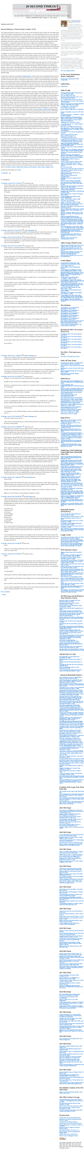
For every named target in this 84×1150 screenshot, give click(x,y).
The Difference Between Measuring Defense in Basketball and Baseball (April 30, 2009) (71, 722)
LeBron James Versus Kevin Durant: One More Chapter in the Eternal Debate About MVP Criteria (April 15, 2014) (72, 570)
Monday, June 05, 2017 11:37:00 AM (12, 245)
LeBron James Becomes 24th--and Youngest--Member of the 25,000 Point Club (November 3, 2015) (71, 474)
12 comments (4, 173)
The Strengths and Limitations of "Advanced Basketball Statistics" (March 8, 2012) (71, 736)
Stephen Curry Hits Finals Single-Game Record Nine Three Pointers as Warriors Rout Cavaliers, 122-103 (71, 957)
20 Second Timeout (42, 6)
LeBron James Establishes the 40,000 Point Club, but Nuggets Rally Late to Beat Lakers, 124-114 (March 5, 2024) (72, 497)
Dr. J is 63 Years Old (66, 167)
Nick (25, 543)
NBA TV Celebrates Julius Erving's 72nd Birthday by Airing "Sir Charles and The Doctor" (72, 213)
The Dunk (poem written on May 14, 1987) (72, 516)
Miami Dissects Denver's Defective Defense (70, 854)
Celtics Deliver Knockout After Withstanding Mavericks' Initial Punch (71, 840)
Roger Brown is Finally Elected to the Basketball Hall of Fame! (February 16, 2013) (71, 430)
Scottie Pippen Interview (67, 265)
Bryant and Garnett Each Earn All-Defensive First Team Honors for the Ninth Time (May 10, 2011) (71, 618)
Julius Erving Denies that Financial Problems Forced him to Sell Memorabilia (72, 155)
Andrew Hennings (29, 230)
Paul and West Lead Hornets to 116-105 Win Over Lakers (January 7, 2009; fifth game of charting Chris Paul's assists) (71, 702)
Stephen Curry (50, 167)
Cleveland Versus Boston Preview (68, 1121)
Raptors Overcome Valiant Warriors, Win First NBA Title (70, 946)
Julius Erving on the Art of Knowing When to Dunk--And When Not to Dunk (72, 104)
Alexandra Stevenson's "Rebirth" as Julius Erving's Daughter (72, 115)
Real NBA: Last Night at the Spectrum (71, 126)
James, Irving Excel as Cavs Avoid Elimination (68, 1000)
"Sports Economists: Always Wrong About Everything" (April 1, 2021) (70, 774)
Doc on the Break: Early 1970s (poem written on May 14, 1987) (71, 514)
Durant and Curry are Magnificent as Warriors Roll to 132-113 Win (69, 978)
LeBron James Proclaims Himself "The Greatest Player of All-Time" (71, 325)
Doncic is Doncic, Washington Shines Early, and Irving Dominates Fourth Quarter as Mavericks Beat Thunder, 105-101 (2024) (72, 389)
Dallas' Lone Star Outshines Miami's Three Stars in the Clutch (71, 1092)
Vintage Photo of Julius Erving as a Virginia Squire (70, 159)
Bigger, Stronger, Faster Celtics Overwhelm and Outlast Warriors (71, 874)
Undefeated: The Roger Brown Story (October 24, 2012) (70, 423)
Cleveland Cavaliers (10, 167)
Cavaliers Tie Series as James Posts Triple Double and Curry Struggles (70, 1019)
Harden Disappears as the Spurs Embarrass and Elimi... (71, 1125)
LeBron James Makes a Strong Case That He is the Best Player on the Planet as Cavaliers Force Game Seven (71, 1003)
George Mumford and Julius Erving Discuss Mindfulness (70, 197)
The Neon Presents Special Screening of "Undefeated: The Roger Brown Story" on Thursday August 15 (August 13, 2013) (72, 434)
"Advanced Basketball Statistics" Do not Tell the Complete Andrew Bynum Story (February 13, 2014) (71, 748)
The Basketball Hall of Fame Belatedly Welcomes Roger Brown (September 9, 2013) (71, 441)
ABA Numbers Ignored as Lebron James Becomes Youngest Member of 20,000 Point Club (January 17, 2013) (72, 464)
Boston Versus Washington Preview (68, 1135)
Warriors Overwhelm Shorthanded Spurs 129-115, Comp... (70, 1119)
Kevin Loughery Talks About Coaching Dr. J (72, 110)
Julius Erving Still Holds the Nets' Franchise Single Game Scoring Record (71, 217)
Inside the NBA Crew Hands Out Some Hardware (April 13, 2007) (69, 601)
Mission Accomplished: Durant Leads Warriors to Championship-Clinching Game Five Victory (71, 986)
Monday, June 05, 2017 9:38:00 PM (12, 416)
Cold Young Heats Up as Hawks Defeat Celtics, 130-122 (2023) (71, 393)
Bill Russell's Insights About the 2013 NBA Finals (70, 1062)
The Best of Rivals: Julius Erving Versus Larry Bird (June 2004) (71, 93)
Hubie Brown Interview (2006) (69, 413)
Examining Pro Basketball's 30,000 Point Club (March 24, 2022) (72, 489)
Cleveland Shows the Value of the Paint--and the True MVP (71, 1021)
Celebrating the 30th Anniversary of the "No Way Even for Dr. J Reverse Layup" (72, 141)
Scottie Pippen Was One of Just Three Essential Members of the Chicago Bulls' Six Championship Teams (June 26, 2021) (72, 296)
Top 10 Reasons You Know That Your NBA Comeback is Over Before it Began (72, 538)
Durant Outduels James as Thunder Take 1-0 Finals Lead (71, 1072)
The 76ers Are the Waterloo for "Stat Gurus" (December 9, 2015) (71, 756)
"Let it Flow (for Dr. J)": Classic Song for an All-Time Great (72, 124)
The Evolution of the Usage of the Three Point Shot (71, 792)
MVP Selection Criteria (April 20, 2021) (71, 576)
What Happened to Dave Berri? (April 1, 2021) (70, 771)
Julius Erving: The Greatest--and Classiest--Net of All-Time (72, 101)
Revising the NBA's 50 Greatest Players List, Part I (71, 334)
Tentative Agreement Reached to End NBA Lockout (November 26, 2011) (70, 1110)
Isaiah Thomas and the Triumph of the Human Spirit (69, 1132)
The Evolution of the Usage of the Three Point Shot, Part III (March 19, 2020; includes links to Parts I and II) (71, 799)
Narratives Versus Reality (67, 200)
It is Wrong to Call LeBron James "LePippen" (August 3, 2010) (70, 278)
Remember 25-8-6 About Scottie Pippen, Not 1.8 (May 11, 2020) (71, 293)
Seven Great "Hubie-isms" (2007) (70, 412)
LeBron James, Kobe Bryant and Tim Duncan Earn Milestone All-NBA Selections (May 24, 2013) (71, 644)
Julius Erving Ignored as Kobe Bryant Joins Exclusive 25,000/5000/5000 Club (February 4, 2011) (71, 457)
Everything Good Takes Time (68, 137)
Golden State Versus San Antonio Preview (70, 1123)
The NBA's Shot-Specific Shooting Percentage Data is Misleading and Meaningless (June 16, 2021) (71, 777)
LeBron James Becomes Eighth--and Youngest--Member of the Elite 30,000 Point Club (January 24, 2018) (71, 480)
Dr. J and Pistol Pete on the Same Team (71, 99)
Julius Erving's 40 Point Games (69, 134)
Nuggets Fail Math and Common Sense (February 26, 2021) (69, 768)
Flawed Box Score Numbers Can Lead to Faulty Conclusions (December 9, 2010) (70, 731)
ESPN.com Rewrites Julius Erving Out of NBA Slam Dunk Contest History (72, 204)
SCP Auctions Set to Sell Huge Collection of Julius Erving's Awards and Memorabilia (72, 150)
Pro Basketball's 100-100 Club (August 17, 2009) (70, 660)
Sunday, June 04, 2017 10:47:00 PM (12, 230)
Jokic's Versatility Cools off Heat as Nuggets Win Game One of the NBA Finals (71, 852)
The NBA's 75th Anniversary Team (70, 356)
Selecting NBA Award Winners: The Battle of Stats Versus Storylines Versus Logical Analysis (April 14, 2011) (72, 561)
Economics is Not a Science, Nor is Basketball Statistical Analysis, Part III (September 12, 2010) (71, 727)
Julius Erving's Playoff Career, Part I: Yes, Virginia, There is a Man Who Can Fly (72, 246)
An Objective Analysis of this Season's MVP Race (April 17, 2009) (71, 558)
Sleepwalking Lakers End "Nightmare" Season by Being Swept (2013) (71, 407)
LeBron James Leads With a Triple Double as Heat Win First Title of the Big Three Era (71, 1083)
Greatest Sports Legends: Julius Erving (71, 161)
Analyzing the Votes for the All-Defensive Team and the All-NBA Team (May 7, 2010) (70, 611)
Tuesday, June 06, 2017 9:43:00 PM (12, 554)
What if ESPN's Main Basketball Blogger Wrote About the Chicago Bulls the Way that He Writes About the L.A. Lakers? (72, 544)
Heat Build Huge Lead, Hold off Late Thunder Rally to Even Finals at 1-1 (69, 1075)
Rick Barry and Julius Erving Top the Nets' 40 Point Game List (72, 206)
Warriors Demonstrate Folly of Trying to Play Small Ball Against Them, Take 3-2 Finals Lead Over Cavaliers (71, 1027)
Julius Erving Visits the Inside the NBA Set (72, 168)
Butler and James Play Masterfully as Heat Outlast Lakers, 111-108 (70, 921)
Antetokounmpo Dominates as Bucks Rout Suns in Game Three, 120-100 (70, 895)
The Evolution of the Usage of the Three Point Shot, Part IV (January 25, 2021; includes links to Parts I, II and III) (71, 802)
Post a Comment (5, 591)
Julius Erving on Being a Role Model (70, 180)
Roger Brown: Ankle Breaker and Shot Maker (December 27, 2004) (71, 420)
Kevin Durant (33, 167)
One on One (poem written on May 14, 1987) (71, 518)
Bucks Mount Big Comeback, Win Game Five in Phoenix (71, 901)
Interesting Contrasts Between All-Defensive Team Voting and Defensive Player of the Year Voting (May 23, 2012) (71, 627)
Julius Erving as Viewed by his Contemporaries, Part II (69, 238)
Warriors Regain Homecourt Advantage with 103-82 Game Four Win (71, 1024)
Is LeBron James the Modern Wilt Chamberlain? (68, 997)
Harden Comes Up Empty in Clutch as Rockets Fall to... (69, 1128)
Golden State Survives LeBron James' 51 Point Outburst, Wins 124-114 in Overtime (70, 954)
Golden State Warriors (22, 167)
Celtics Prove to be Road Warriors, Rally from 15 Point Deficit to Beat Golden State (70, 869)
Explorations (64, 86)
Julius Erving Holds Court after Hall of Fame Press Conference (71, 120)
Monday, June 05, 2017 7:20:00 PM (12, 355)
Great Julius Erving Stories (68, 107)
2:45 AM (18, 170)
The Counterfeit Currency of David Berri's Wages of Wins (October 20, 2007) (70, 678)
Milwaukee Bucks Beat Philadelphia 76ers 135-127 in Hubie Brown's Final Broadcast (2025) (72, 382)
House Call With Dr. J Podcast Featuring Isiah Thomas (72, 194)
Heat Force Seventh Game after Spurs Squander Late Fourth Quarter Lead (69, 1060)
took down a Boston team (44, 109)
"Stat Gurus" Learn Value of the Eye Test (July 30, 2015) (70, 754)
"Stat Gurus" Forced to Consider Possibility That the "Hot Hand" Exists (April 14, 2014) (71, 751)
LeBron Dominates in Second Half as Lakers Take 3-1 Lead (71, 918)
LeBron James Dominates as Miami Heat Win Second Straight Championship (71, 1065)
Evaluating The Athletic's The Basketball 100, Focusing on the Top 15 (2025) (72, 363)
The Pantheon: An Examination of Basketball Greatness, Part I (70, 308)
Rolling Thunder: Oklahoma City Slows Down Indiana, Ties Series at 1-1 (70, 814)
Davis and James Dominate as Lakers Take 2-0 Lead (71, 914)
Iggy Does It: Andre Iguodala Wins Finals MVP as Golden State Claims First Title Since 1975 (71, 1031)
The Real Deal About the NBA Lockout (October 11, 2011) (69, 1104)
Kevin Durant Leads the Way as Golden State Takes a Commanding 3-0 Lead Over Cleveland (71, 961)
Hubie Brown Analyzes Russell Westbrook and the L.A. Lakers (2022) (72, 405)
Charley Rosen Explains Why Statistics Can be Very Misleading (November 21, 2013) (71, 745)
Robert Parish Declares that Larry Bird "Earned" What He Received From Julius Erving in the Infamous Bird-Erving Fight (72, 220)
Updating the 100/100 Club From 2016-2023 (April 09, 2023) (71, 665)
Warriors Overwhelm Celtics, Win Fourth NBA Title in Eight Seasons (70, 882)
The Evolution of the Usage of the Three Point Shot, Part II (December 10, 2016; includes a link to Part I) (71, 795)
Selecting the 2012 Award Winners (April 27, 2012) (71, 624)
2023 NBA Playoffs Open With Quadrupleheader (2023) (69, 395)
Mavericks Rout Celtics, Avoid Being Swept (71, 842)
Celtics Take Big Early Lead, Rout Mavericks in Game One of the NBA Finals (71, 835)
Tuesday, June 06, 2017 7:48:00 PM (12, 477)
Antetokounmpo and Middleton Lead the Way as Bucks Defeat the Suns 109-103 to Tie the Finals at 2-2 (71, 898)
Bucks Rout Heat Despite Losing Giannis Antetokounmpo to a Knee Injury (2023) (72, 399)
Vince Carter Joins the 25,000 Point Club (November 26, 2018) (72, 486)
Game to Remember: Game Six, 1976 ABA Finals (72, 112)
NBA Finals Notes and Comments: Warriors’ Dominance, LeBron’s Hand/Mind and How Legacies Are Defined (71, 967)
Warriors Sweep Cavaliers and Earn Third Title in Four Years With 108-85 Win (70, 964)
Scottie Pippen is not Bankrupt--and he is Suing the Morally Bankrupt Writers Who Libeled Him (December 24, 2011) (72, 284)
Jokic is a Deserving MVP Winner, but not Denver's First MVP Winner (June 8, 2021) (72, 579)
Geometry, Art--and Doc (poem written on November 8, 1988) (72, 526)
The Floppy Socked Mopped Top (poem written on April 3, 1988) (71, 524)
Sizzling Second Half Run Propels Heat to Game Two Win (70, 1049)
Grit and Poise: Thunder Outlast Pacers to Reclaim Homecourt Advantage (70, 820)
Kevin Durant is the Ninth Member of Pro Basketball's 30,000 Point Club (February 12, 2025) (72, 501)
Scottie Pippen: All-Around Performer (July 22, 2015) (71, 290)
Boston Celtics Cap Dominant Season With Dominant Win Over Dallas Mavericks (70, 844)
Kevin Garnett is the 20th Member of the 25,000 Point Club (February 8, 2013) (72, 467)
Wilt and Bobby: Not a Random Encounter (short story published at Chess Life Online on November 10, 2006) (72, 529)
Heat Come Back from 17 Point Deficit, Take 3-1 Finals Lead (71, 1080)
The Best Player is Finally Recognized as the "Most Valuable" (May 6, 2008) (71, 555)
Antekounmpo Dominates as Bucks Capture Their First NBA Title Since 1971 (71, 904)
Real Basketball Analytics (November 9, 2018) (71, 758)
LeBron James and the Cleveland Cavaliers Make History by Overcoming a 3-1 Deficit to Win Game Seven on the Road (71, 1007)
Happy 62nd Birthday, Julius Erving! (71, 163)
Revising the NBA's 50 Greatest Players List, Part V (71, 345)
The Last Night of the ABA (68, 95)
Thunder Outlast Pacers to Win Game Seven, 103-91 (71, 827)
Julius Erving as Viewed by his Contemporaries (69, 176)
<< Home (3, 594)
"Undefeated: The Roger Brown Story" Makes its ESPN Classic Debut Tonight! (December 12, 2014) (71, 445)
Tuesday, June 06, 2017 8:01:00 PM (12, 496)
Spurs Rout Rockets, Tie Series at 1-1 (69, 1130)
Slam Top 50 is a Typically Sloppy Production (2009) (70, 374)
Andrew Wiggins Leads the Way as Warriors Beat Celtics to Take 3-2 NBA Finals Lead (71, 879)
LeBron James (41, 167)
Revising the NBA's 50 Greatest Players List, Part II (71, 337)
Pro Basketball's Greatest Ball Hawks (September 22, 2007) (69, 657)
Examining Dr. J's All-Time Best (69, 106)
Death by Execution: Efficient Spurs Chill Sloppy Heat (70, 1046)
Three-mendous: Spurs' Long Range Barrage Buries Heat (71, 1052)
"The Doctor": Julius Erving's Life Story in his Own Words (72, 170)
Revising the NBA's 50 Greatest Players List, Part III (71, 340)
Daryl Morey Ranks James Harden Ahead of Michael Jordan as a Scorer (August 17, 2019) (71, 761)
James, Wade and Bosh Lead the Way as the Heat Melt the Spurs (71, 1054)
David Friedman (28, 477)
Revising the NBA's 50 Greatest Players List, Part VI (71, 347)
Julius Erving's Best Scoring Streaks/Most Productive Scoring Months (72, 186)
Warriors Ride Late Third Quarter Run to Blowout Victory (70, 872)
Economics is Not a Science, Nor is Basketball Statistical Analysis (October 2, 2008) (71, 688)
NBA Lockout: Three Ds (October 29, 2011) (71, 1106)
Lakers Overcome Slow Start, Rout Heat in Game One (70, 911)
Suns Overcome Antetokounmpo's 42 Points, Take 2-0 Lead (71, 892)
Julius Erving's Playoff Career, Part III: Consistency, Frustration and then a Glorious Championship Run (71, 253)
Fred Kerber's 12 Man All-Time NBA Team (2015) (72, 366)
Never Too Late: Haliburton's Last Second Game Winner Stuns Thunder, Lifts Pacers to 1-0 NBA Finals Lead (71, 811)
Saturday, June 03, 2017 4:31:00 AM (12, 183)
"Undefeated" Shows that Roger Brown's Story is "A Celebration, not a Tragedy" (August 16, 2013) (72, 437)
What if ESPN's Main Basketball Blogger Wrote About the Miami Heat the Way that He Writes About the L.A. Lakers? (72, 541)
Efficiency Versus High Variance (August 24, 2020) (71, 766)
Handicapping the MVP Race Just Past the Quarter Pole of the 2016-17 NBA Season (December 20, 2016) (72, 574)
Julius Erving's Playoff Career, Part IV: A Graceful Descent (72, 256)
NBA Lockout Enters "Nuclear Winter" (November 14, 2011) (70, 1108)
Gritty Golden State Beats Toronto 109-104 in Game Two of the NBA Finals (71, 934)
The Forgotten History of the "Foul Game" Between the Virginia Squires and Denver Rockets (72, 224)
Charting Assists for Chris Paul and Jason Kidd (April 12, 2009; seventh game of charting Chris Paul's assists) (70, 718)
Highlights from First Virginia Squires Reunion (71, 178)
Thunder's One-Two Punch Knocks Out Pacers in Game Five (70, 822)
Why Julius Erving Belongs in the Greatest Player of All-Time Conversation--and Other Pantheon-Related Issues (72, 322)
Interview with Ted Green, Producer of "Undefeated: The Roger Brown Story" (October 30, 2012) (71, 426)
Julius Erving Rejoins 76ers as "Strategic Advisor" (72, 165)
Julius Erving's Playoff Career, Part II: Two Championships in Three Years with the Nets (71, 249)
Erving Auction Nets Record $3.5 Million (72, 157)
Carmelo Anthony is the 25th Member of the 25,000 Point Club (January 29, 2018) (72, 483)
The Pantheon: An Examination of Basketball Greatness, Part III (70, 313)
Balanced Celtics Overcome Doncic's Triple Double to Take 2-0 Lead (70, 838)
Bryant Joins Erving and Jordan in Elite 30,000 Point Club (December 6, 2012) (71, 461)
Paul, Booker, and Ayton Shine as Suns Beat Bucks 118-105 (71, 890)
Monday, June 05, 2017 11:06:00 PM (12, 426)
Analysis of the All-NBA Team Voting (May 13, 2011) (70, 621)
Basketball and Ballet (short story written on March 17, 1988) (72, 521)
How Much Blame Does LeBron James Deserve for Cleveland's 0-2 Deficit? (69, 995)
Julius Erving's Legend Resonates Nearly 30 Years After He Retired (72, 189)
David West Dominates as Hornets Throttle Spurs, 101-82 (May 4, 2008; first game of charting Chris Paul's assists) (70, 681)
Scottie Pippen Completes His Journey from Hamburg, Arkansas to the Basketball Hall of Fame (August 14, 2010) (72, 281)
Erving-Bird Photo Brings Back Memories (72, 139)
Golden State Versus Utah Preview (68, 1134)
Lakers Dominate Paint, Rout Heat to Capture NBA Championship (69, 923)
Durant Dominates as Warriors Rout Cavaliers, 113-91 (69, 975)
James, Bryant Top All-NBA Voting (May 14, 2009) (71, 609)
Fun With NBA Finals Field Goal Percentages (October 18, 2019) (71, 763)
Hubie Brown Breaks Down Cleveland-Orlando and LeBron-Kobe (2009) (71, 410)
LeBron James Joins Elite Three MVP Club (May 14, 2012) (72, 564)
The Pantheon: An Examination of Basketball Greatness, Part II (70, 311)
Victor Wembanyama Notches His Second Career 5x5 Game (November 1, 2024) (70, 670)
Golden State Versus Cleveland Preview (69, 1117)
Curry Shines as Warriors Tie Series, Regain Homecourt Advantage (71, 877)
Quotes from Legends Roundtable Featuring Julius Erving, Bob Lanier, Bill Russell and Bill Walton (72, 144)
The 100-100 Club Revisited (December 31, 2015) (70, 662)
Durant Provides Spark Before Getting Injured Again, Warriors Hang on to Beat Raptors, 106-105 (70, 943)
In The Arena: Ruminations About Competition (70, 79)
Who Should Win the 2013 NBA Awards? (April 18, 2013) (70, 633)
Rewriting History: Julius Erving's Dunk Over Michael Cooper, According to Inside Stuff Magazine (72, 129)
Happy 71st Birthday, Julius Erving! (70, 202)
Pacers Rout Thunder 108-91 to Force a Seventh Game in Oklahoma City (69, 825)
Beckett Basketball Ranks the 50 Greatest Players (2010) (72, 371)
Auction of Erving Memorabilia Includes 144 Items (71, 152)
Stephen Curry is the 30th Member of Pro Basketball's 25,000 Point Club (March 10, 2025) (72, 504)
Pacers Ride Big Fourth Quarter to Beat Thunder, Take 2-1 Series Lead (70, 817)
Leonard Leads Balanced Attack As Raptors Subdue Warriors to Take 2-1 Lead (71, 936)
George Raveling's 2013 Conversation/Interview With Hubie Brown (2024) (72, 386)
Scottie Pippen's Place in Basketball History (70, 267)
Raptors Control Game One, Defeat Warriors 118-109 (71, 931)
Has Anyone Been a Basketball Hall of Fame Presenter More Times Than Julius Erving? (72, 183)
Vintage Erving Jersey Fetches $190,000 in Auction (72, 147)
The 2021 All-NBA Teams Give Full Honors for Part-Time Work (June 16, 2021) (70, 647)
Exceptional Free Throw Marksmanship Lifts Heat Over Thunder (71, 1078)
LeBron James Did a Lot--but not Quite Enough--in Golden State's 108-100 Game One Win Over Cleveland (70, 1015)
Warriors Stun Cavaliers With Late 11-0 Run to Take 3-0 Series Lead (71, 981)
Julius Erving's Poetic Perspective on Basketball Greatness (70, 173)
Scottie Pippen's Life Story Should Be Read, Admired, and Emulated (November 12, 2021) (72, 300)
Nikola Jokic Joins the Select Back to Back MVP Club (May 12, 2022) (72, 584)
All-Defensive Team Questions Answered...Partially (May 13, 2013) (69, 640)
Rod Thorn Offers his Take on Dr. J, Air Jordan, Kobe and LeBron (71, 97)
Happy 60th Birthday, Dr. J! (68, 136)
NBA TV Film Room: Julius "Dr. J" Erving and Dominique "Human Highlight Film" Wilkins (72, 210)
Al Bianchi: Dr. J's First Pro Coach (70, 122)
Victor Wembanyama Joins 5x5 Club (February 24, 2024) (69, 668)
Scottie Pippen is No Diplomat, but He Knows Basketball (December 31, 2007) (71, 270)
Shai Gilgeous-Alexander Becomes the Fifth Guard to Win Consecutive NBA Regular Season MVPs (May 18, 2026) (72, 591)
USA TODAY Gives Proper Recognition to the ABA (72, 132)
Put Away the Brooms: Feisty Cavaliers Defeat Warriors (69, 983)
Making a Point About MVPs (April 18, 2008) (71, 553)
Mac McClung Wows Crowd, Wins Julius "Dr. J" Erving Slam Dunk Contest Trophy (72, 227)
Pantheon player (27, 76)
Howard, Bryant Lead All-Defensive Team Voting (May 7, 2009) (70, 606)
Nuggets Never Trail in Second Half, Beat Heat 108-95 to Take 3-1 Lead (70, 859)
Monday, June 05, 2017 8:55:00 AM (12, 237)
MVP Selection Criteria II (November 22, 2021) (72, 581)
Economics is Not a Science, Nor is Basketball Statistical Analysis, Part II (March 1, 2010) (71, 724)
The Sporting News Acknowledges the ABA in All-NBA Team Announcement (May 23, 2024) (71, 649)
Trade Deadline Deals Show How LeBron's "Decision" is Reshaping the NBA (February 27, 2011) (71, 1100)
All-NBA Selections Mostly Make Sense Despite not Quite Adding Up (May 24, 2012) (71, 630)
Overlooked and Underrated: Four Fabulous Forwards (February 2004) (70, 263)
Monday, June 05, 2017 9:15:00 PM (12, 376)
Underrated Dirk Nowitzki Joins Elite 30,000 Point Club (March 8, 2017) (71, 477)
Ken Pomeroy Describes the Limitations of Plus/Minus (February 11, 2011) (70, 733)
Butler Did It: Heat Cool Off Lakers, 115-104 (71, 916)
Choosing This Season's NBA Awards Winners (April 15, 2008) (69, 603)
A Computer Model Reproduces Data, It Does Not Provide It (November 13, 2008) (71, 694)
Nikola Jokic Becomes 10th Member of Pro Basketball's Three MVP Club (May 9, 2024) (72, 587)
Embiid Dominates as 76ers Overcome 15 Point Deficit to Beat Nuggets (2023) (72, 402)
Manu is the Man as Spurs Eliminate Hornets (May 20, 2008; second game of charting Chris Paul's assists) (71, 685)
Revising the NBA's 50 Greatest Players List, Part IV (71, 342)
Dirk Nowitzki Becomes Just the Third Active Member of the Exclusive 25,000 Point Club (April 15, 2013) (71, 470)
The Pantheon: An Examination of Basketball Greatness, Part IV (70, 316)
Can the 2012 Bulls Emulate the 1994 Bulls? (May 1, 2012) (70, 288)
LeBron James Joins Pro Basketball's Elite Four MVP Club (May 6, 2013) (72, 567)
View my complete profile (67, 70)
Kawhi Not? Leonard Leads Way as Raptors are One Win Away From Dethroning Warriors (71, 939)
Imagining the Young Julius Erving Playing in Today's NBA (72, 191)
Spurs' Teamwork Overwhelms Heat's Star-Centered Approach (71, 1039)
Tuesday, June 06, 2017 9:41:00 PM (12, 543)
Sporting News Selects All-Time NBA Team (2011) (72, 369)
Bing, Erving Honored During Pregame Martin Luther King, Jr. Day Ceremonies (72, 118)
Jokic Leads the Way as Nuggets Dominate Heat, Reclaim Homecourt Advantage (70, 856)
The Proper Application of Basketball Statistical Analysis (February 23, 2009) (69, 705)
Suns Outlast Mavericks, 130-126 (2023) (71, 397)
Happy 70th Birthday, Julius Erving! (70, 199)
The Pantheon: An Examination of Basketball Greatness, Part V (70, 318)
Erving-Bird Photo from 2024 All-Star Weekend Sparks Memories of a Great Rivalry (71, 235)
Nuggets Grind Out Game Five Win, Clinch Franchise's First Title (71, 861)
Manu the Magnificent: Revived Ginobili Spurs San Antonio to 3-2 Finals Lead (70, 1057)
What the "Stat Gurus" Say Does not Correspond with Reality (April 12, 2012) (70, 738)
